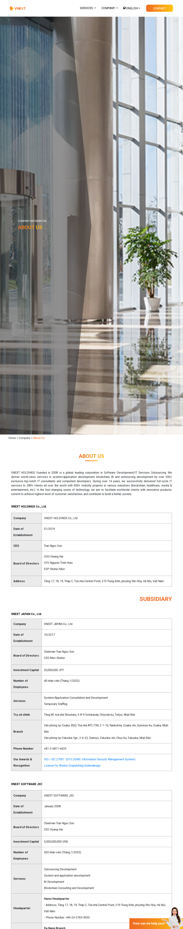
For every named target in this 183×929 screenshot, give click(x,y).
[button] (87, 8)
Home (12, 438)
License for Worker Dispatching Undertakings (72, 779)
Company (24, 438)
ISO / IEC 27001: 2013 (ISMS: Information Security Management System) (89, 773)
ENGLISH (132, 8)
